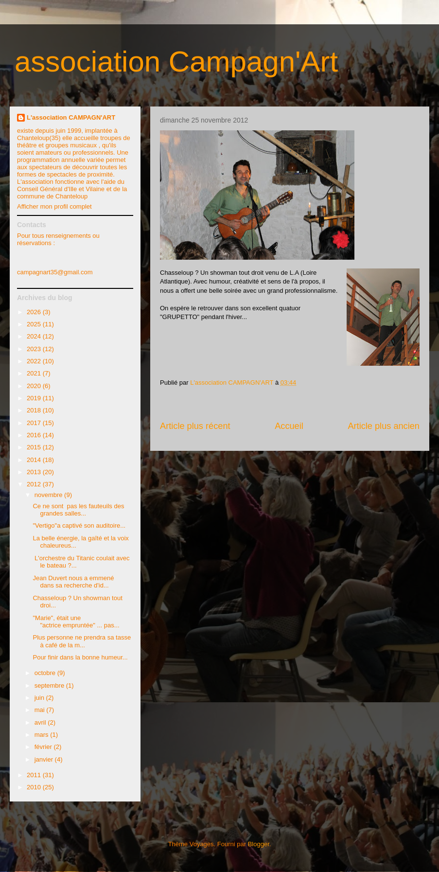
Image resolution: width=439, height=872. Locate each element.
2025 (35, 324)
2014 (35, 459)
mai (41, 709)
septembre (50, 685)
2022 (35, 361)
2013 (35, 472)
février (44, 746)
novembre (49, 494)
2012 (35, 484)
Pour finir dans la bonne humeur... (80, 657)
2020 (35, 386)
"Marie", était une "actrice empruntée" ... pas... (76, 621)
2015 (35, 447)
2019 (35, 398)
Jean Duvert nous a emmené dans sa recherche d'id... (73, 581)
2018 (35, 410)
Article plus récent (195, 426)
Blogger (258, 844)
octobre (46, 672)
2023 (35, 349)
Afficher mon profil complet (54, 206)
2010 (35, 787)
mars (43, 734)
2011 (35, 775)
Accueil (289, 426)
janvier (45, 759)
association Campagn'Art (176, 61)
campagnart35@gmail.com (55, 272)
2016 (35, 435)
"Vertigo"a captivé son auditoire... (79, 525)
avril (41, 722)
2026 (35, 312)
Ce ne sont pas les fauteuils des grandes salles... (78, 509)
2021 (35, 373)
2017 (35, 423)
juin (40, 697)
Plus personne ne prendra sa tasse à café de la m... (82, 641)
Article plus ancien (384, 426)
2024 (35, 336)
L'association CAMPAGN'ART (71, 117)
